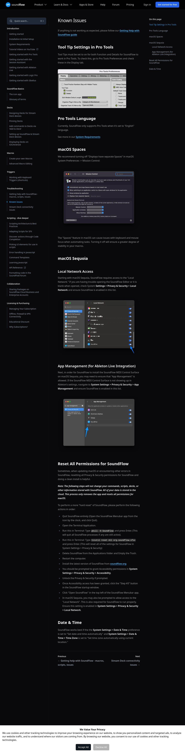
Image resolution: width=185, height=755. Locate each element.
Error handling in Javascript (22, 252)
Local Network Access (162, 46)
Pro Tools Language (158, 30)
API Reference (17, 267)
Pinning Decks (16, 121)
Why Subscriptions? (18, 326)
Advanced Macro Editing (20, 163)
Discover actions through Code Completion (23, 238)
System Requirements (19, 44)
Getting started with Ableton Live (22, 69)
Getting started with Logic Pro (23, 75)
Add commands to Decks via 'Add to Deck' (22, 127)
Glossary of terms (17, 99)
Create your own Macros (20, 158)
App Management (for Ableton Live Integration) (164, 53)
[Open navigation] (26, 21)
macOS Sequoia (156, 42)
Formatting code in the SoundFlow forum (20, 274)
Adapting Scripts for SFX (20, 231)
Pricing (130, 4)
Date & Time (155, 68)
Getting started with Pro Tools (23, 54)
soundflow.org (118, 563)
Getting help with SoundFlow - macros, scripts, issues (23, 195)
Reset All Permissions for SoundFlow (161, 61)
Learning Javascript (18, 262)
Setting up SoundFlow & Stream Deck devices (24, 135)
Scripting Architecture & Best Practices (22, 225)
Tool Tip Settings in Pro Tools (162, 24)
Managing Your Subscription (22, 308)
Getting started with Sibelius (22, 80)
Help (102, 4)
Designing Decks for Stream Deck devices (22, 114)
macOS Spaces (156, 36)
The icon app (15, 94)
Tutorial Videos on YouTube (23, 49)
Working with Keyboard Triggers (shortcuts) (20, 178)
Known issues (16, 201)
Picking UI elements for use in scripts (23, 246)
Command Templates (19, 257)
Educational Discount (19, 321)
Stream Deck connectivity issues (21, 208)
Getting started (16, 34)
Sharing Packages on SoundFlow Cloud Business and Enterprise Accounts (24, 292)
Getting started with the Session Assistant (20, 61)
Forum (115, 4)
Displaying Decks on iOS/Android (18, 143)
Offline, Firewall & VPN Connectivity (19, 315)
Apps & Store (86, 4)
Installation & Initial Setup (21, 39)
